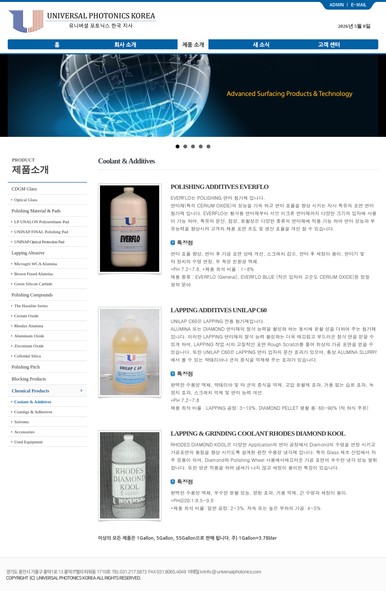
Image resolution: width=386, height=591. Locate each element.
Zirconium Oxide (29, 345)
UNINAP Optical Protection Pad (39, 241)
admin (332, 6)
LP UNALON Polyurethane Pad (41, 221)
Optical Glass (25, 199)
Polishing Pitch (26, 367)
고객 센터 (328, 44)
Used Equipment (28, 441)
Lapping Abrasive (28, 253)
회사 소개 (125, 44)
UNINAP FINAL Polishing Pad (41, 231)
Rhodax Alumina (28, 325)
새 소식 (260, 44)
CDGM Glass (24, 189)
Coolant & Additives (32, 401)
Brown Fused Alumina (33, 273)
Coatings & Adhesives (33, 411)
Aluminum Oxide (29, 335)
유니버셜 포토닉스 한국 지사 (82, 21)
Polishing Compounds (32, 295)
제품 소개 (193, 44)
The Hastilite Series (31, 305)
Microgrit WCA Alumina (35, 263)
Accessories (24, 431)
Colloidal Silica (27, 356)
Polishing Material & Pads (36, 211)
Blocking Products (29, 379)
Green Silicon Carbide (33, 283)
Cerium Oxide (26, 315)
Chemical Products (30, 391)
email (362, 6)
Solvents (21, 421)
